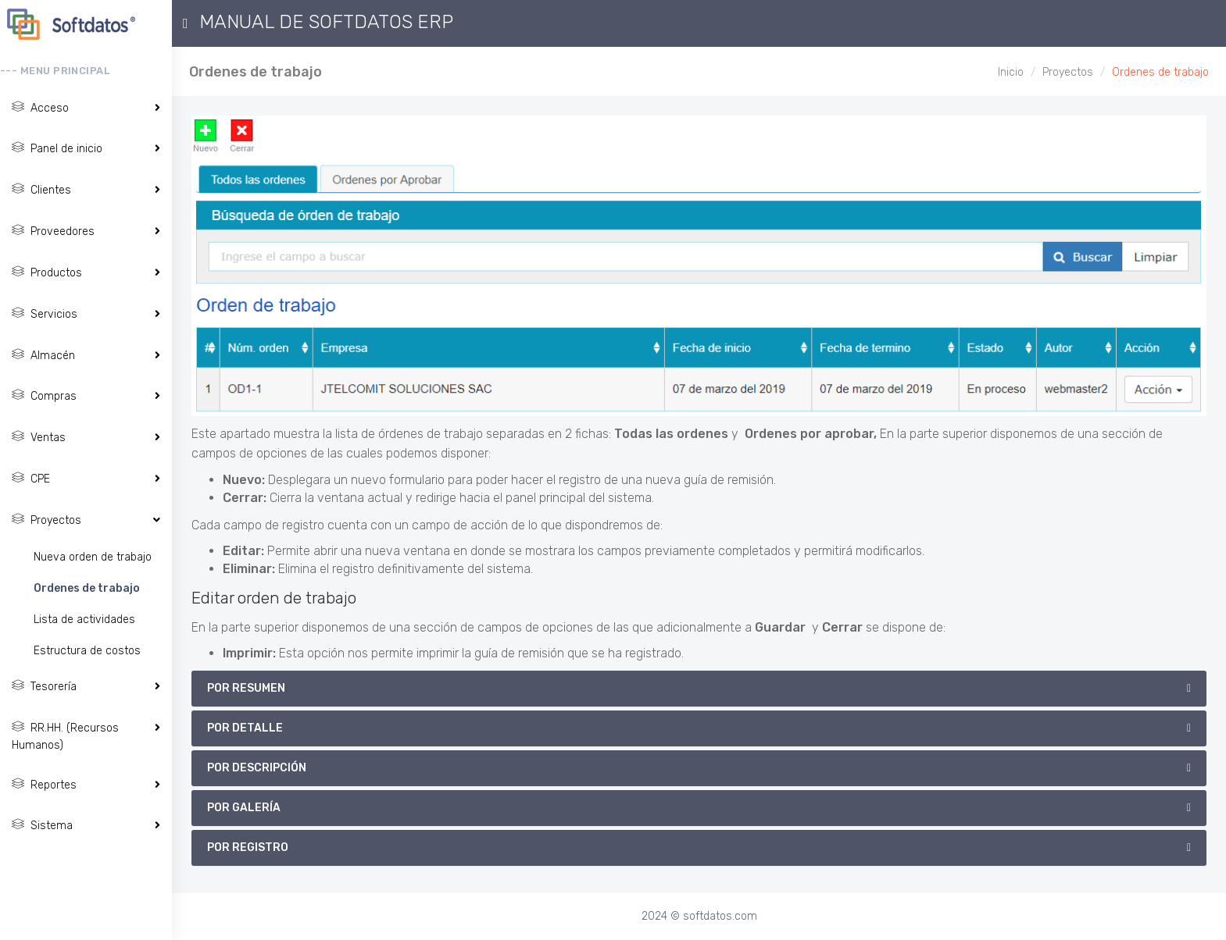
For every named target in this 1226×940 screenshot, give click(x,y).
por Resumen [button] (246, 688)
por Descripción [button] (256, 767)
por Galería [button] (244, 807)
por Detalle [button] (245, 728)
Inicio (1011, 72)
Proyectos (1067, 72)
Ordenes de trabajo (87, 588)
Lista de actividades (84, 619)
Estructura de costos (87, 650)
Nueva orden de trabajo (93, 557)
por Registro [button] (247, 847)
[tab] (698, 689)
